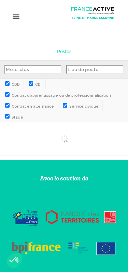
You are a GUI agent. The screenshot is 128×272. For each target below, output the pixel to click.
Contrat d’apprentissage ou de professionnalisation (58, 95)
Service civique (81, 106)
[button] (16, 16)
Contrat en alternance (29, 106)
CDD (12, 84)
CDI (35, 84)
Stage (14, 117)
